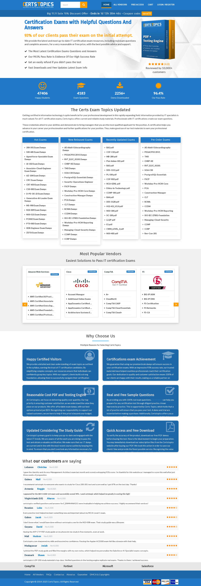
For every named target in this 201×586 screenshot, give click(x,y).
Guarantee (82, 574)
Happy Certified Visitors (44, 359)
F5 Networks (150, 308)
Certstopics (157, 400)
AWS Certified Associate (41, 301)
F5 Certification (151, 303)
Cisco (68, 272)
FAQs (48, 574)
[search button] (83, 5)
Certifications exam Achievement (131, 359)
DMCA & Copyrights (100, 574)
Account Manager (76, 294)
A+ (107, 294)
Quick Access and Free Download (130, 431)
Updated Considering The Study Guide (55, 431)
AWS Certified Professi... (42, 315)
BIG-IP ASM (149, 294)
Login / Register (165, 4)
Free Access (137, 4)
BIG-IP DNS (149, 299)
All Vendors (120, 4)
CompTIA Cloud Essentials (118, 308)
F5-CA (147, 312)
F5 (143, 272)
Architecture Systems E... (80, 312)
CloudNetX (111, 299)
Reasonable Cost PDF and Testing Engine (56, 395)
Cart (150, 4)
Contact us (59, 574)
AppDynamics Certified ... (80, 303)
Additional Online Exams (79, 299)
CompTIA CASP (113, 303)
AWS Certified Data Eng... (42, 306)
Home (106, 4)
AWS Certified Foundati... (42, 310)
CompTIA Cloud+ (114, 312)
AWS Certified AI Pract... (41, 296)
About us (71, 574)
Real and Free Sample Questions (130, 395)
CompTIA (108, 272)
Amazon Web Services (38, 272)
